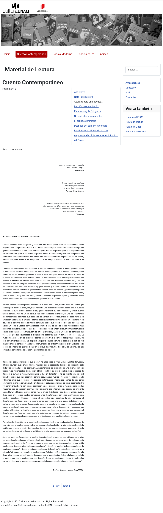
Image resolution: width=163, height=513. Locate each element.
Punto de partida (134, 122)
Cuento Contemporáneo (31, 54)
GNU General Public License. (63, 505)
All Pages (79, 140)
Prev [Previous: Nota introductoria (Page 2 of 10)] (56, 486)
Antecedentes (132, 82)
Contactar (130, 97)
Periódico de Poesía (135, 131)
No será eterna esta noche (88, 116)
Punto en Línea (133, 126)
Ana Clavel (79, 92)
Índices (103, 54)
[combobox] (141, 69)
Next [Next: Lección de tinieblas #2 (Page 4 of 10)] (66, 486)
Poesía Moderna (62, 54)
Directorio (130, 87)
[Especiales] (92, 54)
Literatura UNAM (134, 117)
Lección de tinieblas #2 (86, 106)
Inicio (7, 54)
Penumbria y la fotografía (87, 111)
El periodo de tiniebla (85, 120)
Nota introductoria (83, 96)
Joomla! (5, 505)
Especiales (84, 54)
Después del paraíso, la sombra (90, 125)
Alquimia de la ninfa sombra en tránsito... (96, 135)
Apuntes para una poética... (88, 101)
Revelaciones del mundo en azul (91, 130)
